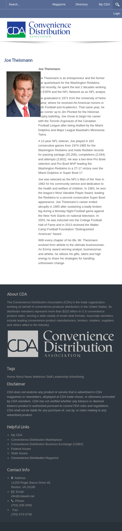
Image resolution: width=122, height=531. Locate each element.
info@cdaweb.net (23, 496)
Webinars (39, 376)
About (20, 376)
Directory (82, 4)
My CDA (104, 4)
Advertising (76, 376)
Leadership (60, 376)
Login (116, 13)
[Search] (24, 4)
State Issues (19, 453)
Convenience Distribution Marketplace (36, 439)
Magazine (58, 4)
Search (117, 4)
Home (11, 376)
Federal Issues (21, 449)
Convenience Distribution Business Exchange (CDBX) (47, 444)
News (28, 376)
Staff (49, 376)
